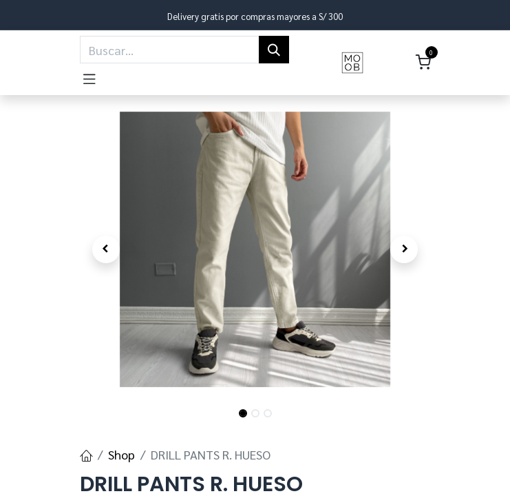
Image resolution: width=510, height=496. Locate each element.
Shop (121, 454)
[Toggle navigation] (89, 76)
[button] (106, 249)
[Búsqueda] (274, 49)
